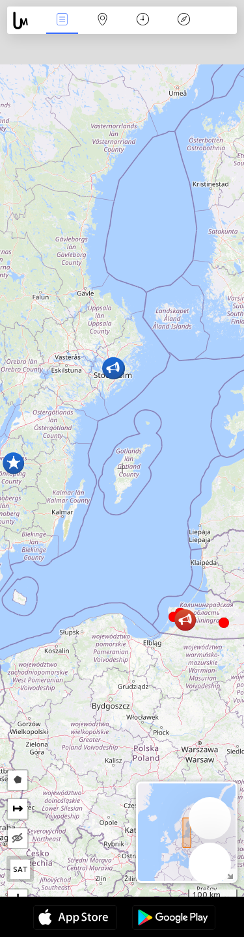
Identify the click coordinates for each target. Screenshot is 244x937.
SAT (20, 869)
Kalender (143, 20)
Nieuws (61, 20)
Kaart (102, 20)
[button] (224, 623)
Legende (183, 20)
